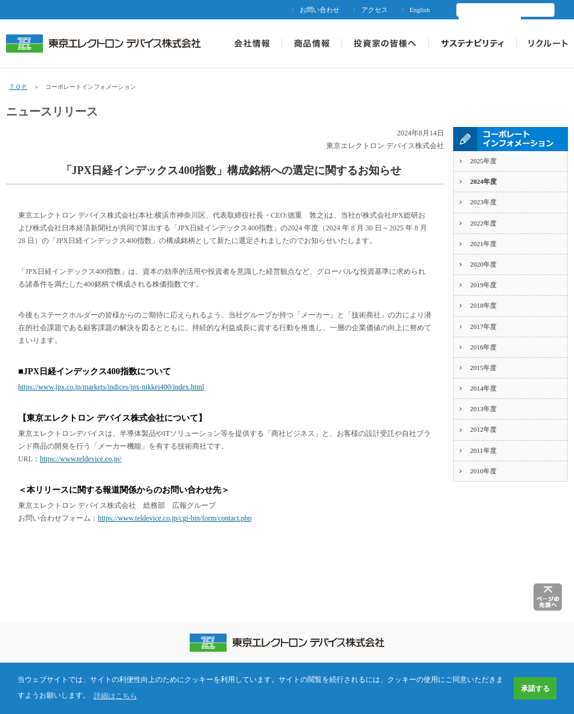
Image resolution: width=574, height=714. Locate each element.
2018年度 (483, 305)
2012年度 (483, 429)
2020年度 (483, 264)
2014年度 (483, 388)
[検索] (490, 21)
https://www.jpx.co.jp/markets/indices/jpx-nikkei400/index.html (111, 387)
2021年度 (483, 243)
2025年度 (483, 160)
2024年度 (483, 181)
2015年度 (483, 367)
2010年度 (483, 471)
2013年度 (483, 408)
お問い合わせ (320, 9)
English (420, 9)
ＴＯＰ (18, 86)
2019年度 (483, 284)
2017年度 (483, 326)
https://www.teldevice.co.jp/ (80, 459)
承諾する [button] (535, 688)
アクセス (374, 9)
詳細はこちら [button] (115, 696)
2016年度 (483, 347)
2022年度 (483, 223)
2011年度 (483, 450)
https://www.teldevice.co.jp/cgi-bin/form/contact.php (175, 518)
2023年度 (483, 202)
